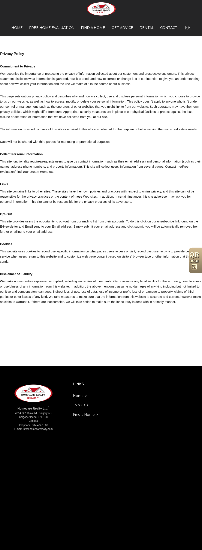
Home (17, 28)
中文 (187, 28)
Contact (168, 28)
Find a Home (93, 28)
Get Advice (122, 28)
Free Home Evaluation (52, 28)
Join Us (79, 405)
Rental (147, 28)
